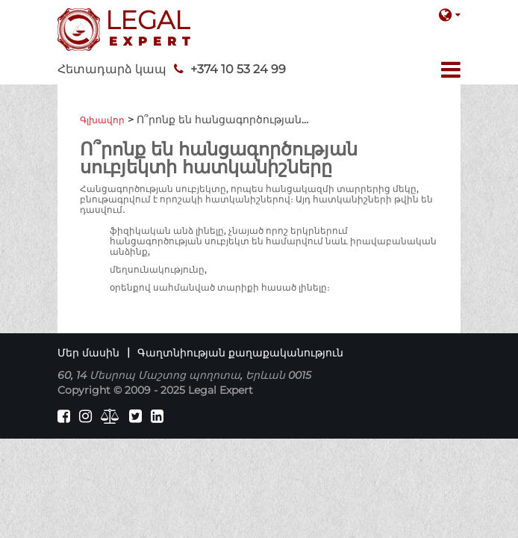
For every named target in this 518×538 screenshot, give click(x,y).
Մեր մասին (88, 352)
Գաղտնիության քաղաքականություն (240, 352)
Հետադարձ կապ (111, 69)
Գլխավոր (102, 120)
